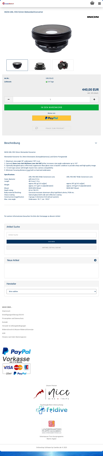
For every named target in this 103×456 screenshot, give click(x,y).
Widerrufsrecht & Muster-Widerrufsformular (18, 330)
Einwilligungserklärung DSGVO (13, 315)
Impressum (6, 311)
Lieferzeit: (8, 82)
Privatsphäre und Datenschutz (12, 318)
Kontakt (5, 322)
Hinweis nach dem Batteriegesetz (14, 337)
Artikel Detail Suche (51, 247)
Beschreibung (12, 142)
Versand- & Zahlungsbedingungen (14, 326)
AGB (3, 333)
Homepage (43, 216)
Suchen (51, 241)
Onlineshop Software (43, 447)
